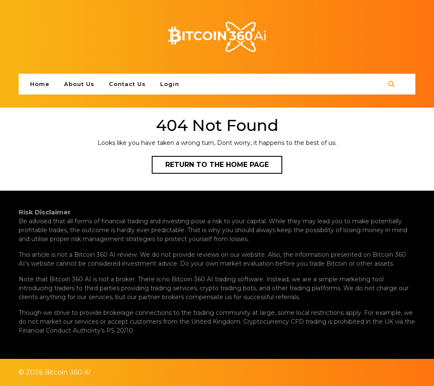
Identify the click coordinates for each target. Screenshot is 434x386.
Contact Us (127, 84)
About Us (79, 84)
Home (40, 84)
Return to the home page (223, 166)
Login (169, 84)
